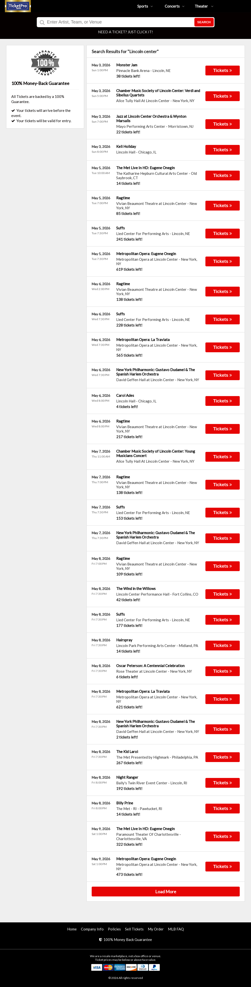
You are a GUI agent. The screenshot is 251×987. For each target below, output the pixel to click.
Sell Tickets (134, 929)
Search (204, 22)
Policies (114, 929)
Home (72, 929)
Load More (165, 891)
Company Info (92, 929)
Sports (145, 6)
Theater (204, 6)
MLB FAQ (176, 929)
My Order (156, 929)
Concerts (175, 6)
